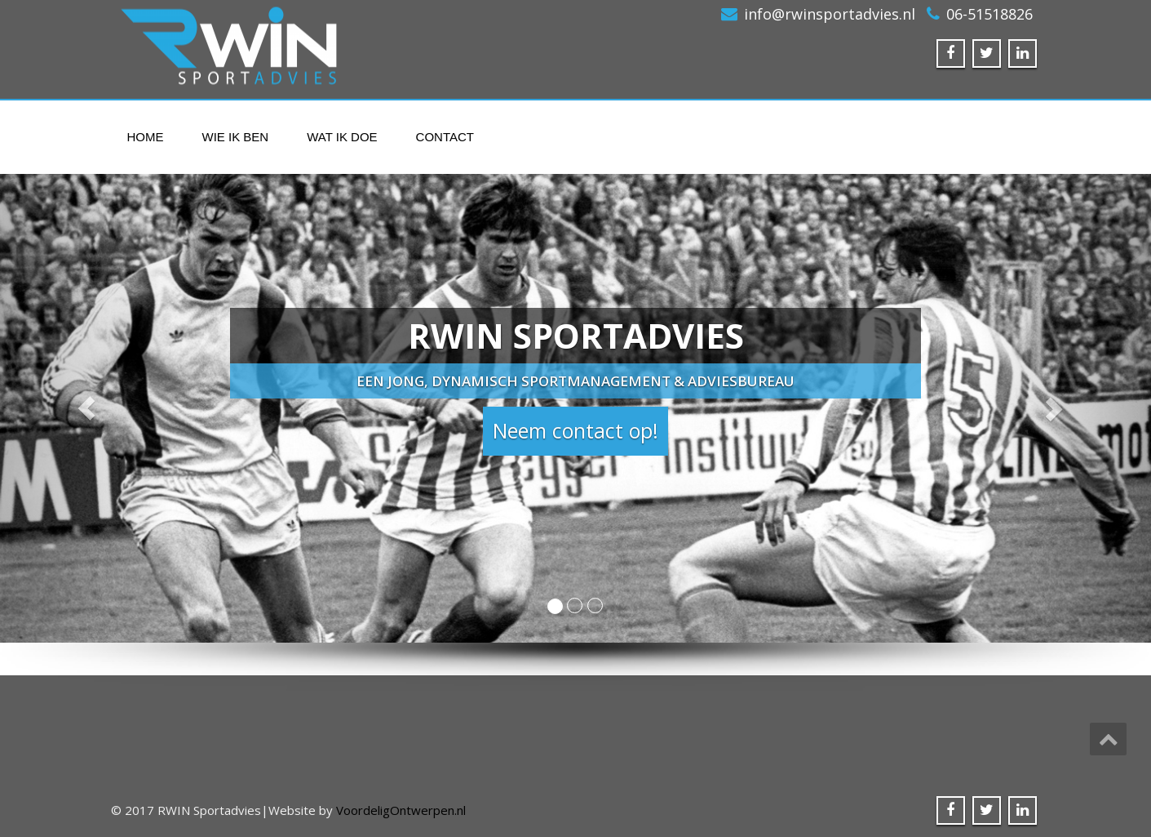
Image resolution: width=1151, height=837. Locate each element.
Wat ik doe (342, 137)
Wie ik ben (235, 137)
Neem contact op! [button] (575, 430)
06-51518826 (989, 14)
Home (145, 137)
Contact (445, 137)
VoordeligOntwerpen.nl (401, 810)
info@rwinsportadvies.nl (829, 14)
